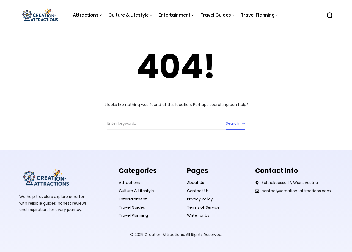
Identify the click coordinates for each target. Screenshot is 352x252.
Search (232, 123)
